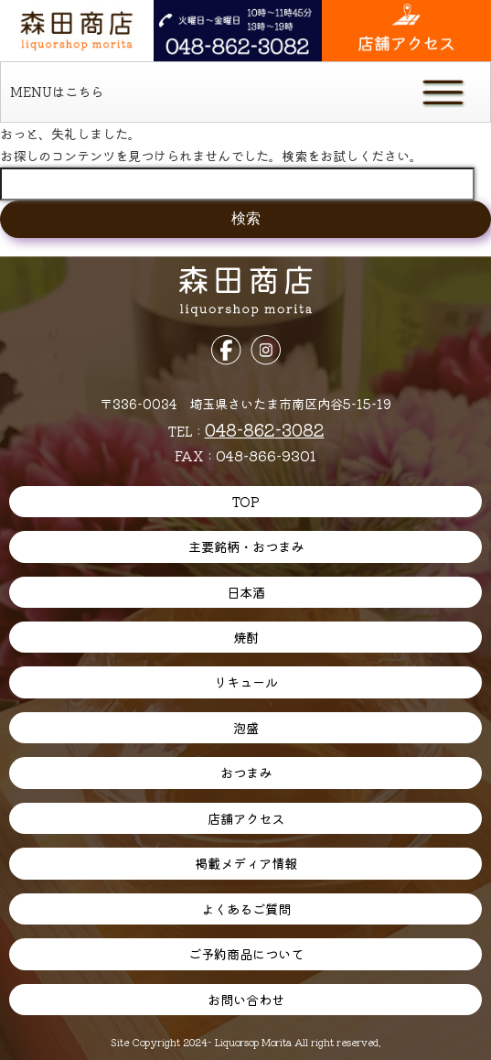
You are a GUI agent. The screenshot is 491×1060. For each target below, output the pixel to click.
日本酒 (246, 591)
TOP (245, 501)
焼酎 (246, 636)
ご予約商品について (246, 953)
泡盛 (246, 727)
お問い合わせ (246, 999)
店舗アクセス (246, 817)
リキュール (246, 681)
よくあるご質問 (246, 908)
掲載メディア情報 (246, 862)
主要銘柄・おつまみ (246, 546)
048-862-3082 (265, 428)
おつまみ (246, 772)
